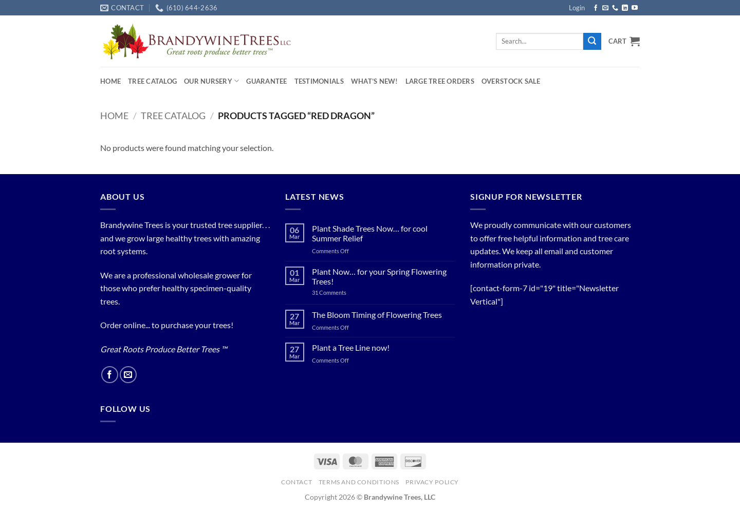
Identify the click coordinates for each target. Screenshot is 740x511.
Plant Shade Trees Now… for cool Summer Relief (370, 233)
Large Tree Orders (439, 81)
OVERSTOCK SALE (511, 81)
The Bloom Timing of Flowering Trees (377, 314)
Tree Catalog (152, 81)
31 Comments (341, 292)
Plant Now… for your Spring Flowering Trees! (379, 276)
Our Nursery (211, 81)
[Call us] (615, 8)
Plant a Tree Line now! (351, 347)
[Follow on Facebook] (596, 8)
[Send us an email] (605, 8)
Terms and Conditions (359, 482)
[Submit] (592, 41)
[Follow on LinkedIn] (625, 8)
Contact (296, 482)
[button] (577, 7)
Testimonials (319, 81)
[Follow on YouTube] (635, 8)
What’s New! (374, 81)
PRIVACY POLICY (432, 482)
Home (110, 81)
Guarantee (266, 81)
